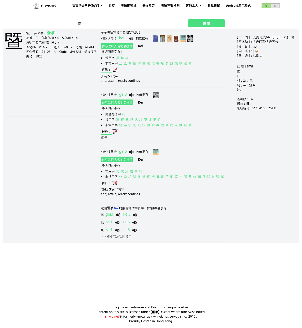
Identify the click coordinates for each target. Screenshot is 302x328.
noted (200, 312)
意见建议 (214, 5)
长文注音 (149, 5)
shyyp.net (112, 316)
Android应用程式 (238, 5)
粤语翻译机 (128, 5)
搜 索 (206, 23)
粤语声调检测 (170, 5)
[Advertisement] (50, 87)
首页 (112, 5)
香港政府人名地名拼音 (117, 46)
